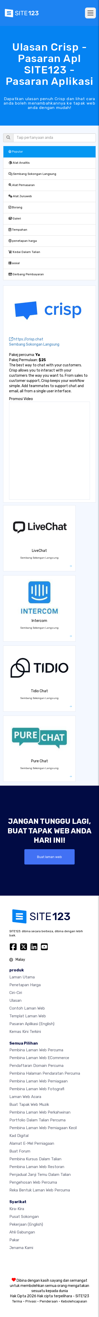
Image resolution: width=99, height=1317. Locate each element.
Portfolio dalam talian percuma (37, 1120)
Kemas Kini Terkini (25, 1031)
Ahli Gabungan (22, 1232)
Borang (15, 207)
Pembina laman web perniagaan (38, 1081)
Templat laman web (27, 1016)
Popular (16, 151)
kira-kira (16, 1208)
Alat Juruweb (20, 196)
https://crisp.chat (26, 339)
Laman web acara (25, 1096)
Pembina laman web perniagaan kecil (43, 1128)
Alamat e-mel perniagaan (31, 1143)
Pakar (14, 1240)
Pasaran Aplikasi (31, 1023)
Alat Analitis (19, 162)
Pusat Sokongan (24, 1216)
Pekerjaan (26, 1224)
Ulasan (15, 1000)
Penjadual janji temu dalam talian (40, 1174)
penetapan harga (23, 241)
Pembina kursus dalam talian (35, 1159)
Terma (17, 1301)
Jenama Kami (21, 1247)
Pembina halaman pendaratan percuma (44, 1073)
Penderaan (49, 1301)
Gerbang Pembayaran (26, 274)
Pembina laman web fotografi (36, 1089)
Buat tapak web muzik (29, 1104)
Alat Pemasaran (22, 185)
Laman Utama (22, 977)
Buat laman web (49, 857)
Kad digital (19, 1135)
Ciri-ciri (15, 992)
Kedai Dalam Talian (24, 252)
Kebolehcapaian (74, 1301)
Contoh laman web (27, 1008)
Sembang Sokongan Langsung (32, 174)
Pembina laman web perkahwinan (39, 1112)
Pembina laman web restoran (36, 1166)
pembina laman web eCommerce (39, 1057)
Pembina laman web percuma (36, 1050)
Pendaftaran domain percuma (36, 1065)
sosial (14, 263)
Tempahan (18, 229)
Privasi (30, 1301)
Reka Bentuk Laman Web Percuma (39, 1190)
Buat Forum (19, 1151)
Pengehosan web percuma (33, 1182)
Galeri (15, 218)
